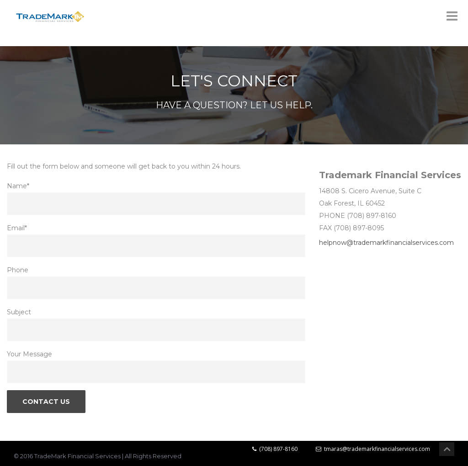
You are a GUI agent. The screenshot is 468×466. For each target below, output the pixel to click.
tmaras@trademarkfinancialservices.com (373, 449)
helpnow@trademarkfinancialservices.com (386, 242)
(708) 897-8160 (275, 449)
